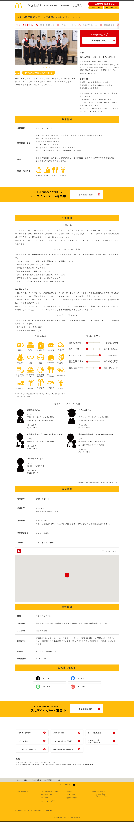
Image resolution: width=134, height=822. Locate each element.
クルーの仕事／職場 (50, 5)
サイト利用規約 (47, 810)
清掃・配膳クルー (48, 25)
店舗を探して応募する (103, 4)
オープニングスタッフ (98, 791)
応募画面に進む (99, 41)
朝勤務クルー (110, 25)
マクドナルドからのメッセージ (34, 5)
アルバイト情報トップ (21, 791)
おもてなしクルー (91, 25)
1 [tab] (43, 67)
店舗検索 (69, 791)
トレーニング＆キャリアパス (77, 5)
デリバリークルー (69, 25)
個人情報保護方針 (36, 810)
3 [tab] (49, 67)
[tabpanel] (46, 47)
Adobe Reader (89, 764)
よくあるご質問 (96, 7)
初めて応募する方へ (111, 7)
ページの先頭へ (66, 785)
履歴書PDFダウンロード (51, 762)
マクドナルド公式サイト (22, 810)
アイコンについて (109, 551)
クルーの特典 (64, 5)
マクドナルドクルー (25, 25)
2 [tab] (46, 67)
